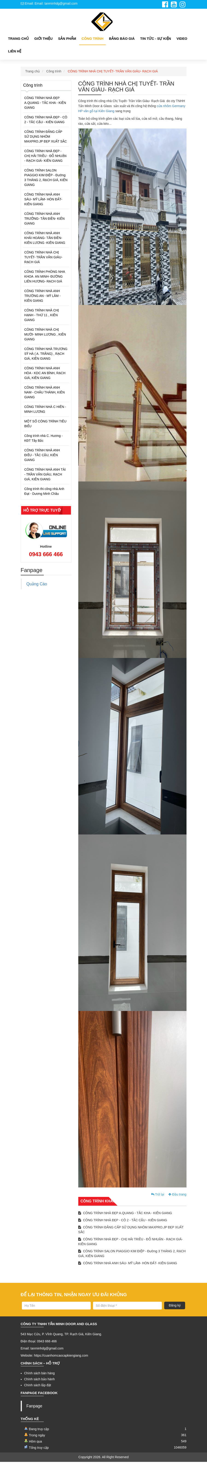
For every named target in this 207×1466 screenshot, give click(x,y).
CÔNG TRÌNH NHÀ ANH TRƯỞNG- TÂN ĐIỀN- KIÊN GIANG (44, 222)
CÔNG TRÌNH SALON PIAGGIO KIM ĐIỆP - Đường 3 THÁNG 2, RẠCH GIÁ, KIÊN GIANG (46, 181)
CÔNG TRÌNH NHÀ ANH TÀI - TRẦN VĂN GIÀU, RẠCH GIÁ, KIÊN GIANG (45, 478)
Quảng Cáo (36, 588)
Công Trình (92, 42)
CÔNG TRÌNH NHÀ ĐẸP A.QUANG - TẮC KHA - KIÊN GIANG (45, 106)
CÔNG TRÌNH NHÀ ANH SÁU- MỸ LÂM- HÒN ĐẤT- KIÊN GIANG (43, 203)
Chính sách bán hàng (39, 1377)
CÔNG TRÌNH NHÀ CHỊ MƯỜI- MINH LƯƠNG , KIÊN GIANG (45, 338)
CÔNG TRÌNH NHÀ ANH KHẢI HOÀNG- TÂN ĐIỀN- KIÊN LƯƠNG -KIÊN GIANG (44, 241)
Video (181, 42)
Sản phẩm (67, 42)
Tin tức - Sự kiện (155, 42)
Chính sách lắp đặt (37, 1389)
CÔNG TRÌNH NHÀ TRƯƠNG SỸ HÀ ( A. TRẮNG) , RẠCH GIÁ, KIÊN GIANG (45, 357)
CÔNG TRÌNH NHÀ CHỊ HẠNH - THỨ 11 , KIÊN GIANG (41, 319)
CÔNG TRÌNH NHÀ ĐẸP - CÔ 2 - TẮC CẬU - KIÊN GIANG (45, 123)
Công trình (53, 75)
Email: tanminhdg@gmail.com (42, 1352)
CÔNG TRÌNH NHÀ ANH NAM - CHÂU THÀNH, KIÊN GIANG (44, 396)
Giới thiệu (43, 42)
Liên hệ (14, 55)
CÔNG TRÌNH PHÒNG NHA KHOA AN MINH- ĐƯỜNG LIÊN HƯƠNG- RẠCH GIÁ (44, 280)
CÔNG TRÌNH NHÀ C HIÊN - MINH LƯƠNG (45, 413)
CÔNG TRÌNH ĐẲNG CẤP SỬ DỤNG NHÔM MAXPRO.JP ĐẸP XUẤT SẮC (45, 140)
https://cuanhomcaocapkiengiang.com (61, 1359)
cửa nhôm (164, 110)
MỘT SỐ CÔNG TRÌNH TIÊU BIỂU (45, 427)
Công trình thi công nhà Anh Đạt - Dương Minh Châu (44, 495)
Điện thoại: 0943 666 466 (39, 1345)
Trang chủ (18, 42)
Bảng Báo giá (122, 42)
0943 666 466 (46, 558)
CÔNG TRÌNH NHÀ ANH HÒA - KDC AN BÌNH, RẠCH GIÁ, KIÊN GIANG (45, 377)
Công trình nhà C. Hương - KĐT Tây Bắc (43, 442)
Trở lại (157, 1198)
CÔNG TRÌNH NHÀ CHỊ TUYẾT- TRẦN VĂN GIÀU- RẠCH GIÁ (113, 75)
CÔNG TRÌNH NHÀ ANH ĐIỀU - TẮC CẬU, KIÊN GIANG (42, 459)
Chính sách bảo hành (39, 1383)
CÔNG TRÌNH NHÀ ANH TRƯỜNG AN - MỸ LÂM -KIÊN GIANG (42, 299)
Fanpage (34, 1410)
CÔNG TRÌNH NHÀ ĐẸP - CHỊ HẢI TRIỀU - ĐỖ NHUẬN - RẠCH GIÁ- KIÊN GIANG (45, 159)
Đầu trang (177, 1198)
